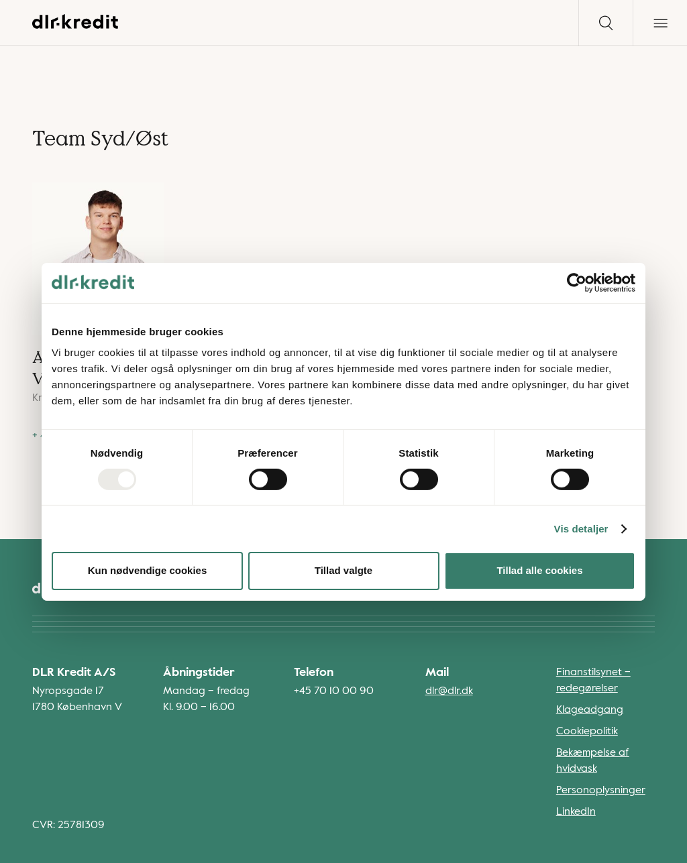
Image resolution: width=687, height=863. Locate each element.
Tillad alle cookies (539, 570)
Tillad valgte (343, 570)
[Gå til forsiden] (75, 26)
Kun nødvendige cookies (147, 570)
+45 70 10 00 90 (334, 691)
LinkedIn (576, 812)
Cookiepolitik (587, 731)
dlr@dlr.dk (449, 691)
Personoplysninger (600, 790)
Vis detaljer (581, 528)
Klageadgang (589, 710)
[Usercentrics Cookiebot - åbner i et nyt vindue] (576, 282)
